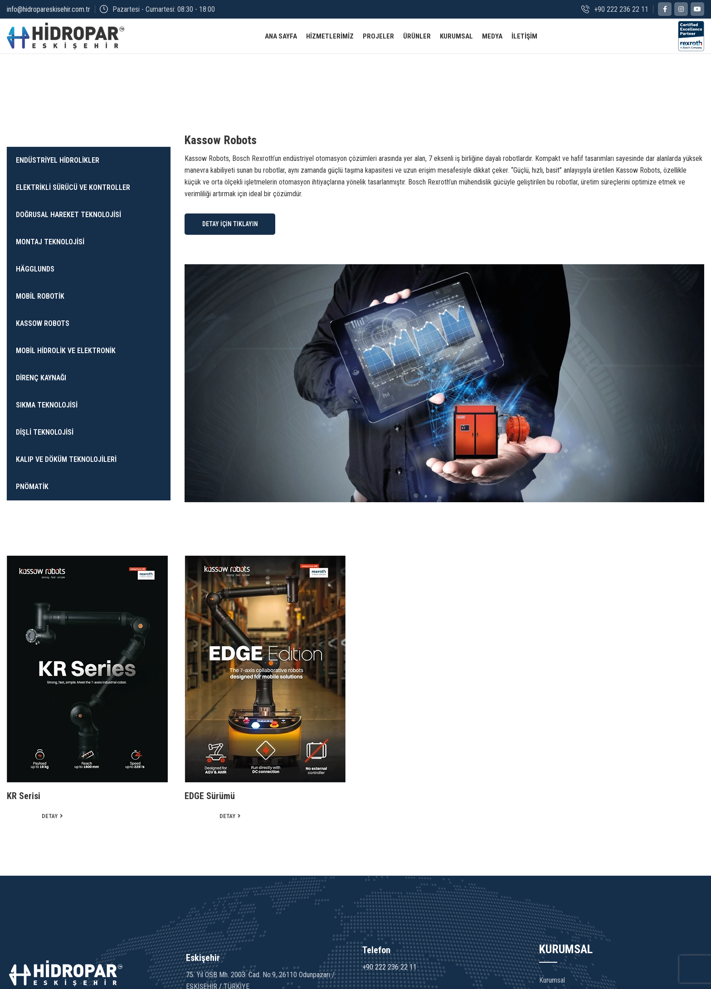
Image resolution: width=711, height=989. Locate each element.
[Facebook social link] (665, 9)
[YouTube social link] (697, 9)
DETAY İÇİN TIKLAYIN (230, 235)
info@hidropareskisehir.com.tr (48, 9)
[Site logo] (65, 41)
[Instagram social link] (681, 9)
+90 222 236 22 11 (389, 978)
